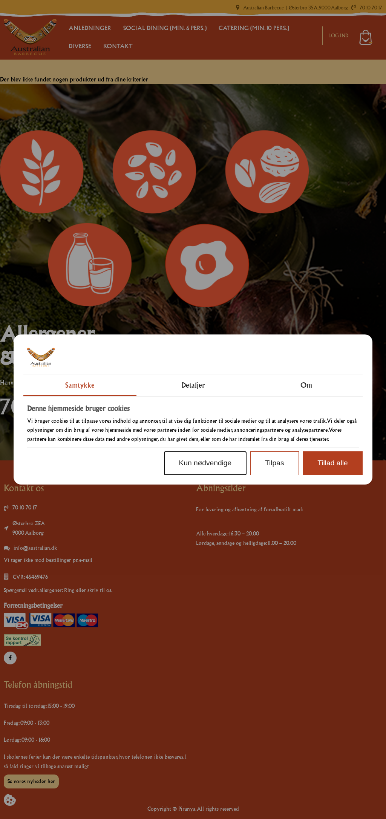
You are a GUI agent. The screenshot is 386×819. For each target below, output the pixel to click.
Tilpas (274, 463)
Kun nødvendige (205, 463)
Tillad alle (332, 463)
